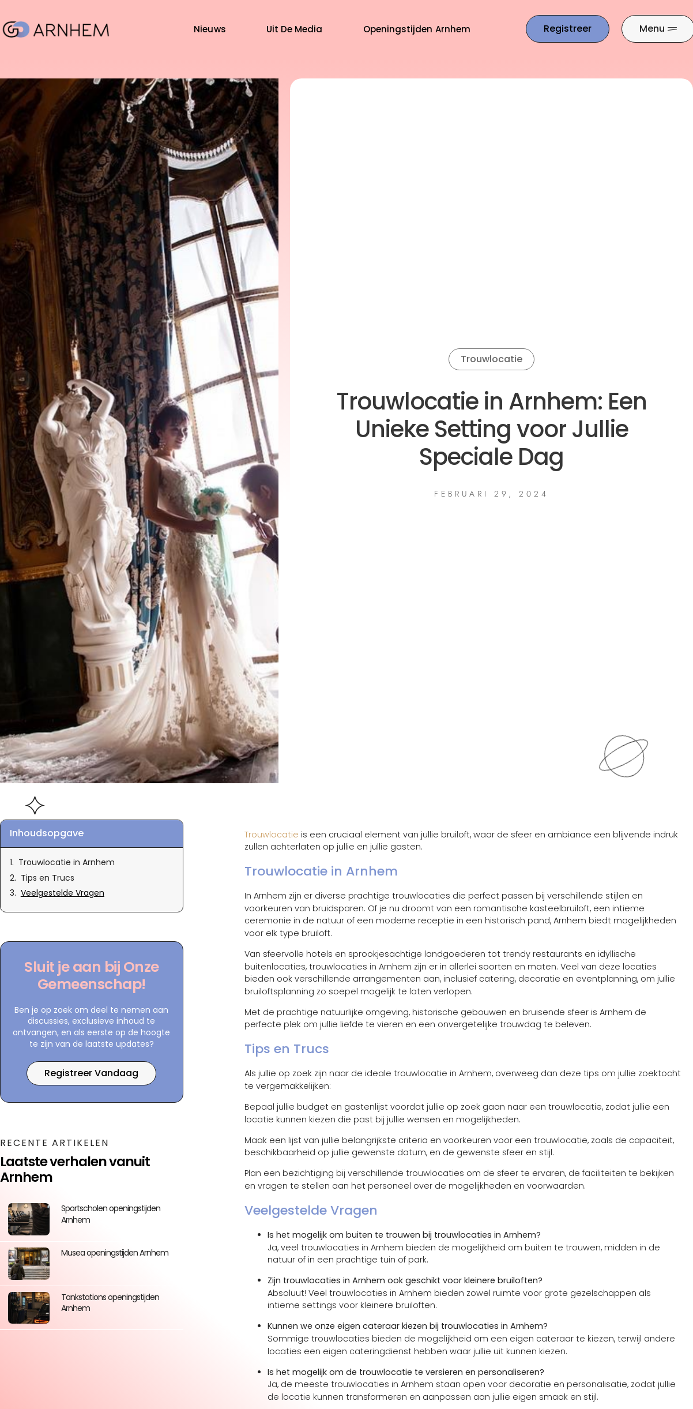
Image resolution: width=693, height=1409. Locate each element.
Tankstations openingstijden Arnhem (110, 1302)
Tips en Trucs (47, 878)
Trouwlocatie (491, 359)
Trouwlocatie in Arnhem (66, 862)
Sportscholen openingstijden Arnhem (110, 1214)
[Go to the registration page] (567, 29)
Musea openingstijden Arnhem (114, 1252)
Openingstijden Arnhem (416, 29)
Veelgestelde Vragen (62, 893)
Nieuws (209, 29)
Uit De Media (294, 29)
